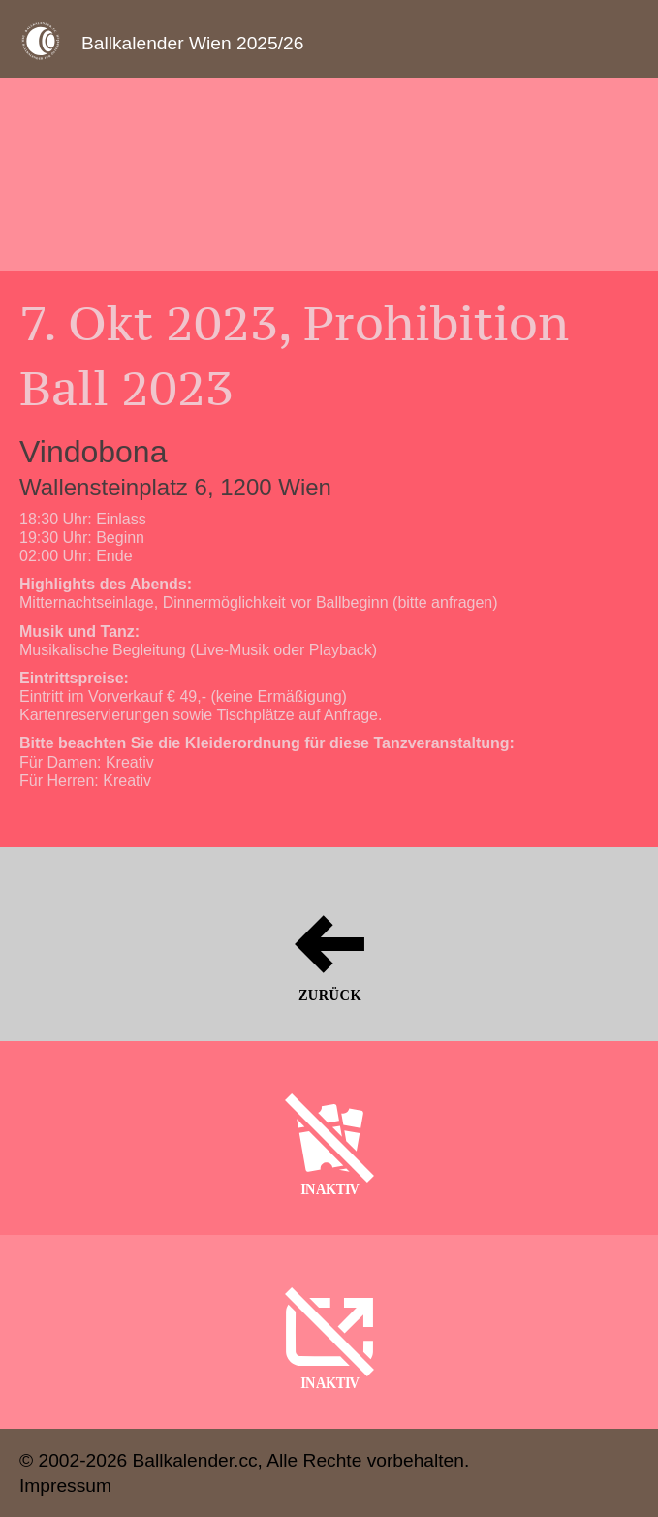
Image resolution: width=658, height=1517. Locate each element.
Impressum (65, 1485)
